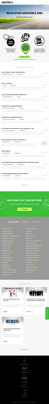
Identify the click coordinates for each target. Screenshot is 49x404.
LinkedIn (25, 394)
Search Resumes (24, 372)
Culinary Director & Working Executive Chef (12, 106)
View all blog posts (24, 349)
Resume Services (24, 386)
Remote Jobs (24, 396)
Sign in (24, 374)
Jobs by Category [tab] (13, 222)
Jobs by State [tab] (37, 222)
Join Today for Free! (24, 56)
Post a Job (24, 209)
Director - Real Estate (7, 83)
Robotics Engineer (6, 151)
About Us (24, 362)
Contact (24, 360)
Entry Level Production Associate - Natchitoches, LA (14, 139)
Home (24, 358)
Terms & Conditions (24, 364)
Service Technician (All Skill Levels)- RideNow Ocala (14, 94)
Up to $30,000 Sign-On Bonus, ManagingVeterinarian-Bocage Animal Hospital (20, 162)
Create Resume (24, 382)
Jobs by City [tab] (26, 222)
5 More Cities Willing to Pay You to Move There (11, 299)
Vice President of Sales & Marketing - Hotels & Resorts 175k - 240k (18, 128)
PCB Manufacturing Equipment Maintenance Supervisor (15, 173)
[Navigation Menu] (46, 2)
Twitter (25, 392)
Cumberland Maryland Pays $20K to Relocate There (11, 329)
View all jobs (24, 185)
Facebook (25, 390)
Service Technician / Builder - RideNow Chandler (13, 72)
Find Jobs (24, 380)
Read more (5, 311)
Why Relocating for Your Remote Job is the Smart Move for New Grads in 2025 (36, 299)
